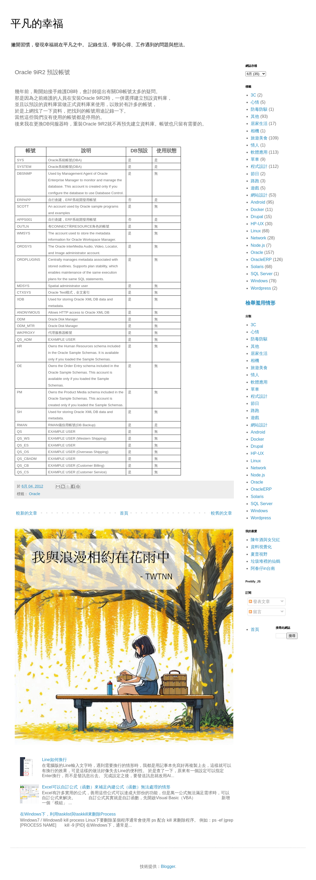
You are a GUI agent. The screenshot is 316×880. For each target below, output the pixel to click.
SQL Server (262, 273)
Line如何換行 (54, 759)
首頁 (124, 513)
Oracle (34, 494)
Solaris (257, 266)
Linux (256, 231)
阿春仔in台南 (263, 568)
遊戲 (255, 188)
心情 (255, 102)
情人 (255, 145)
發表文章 (259, 601)
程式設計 (259, 166)
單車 (255, 159)
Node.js (258, 245)
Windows (259, 281)
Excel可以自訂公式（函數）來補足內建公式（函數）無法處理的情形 (106, 787)
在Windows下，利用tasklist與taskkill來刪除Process (68, 814)
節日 (255, 174)
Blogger (168, 866)
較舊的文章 (221, 513)
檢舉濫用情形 (260, 303)
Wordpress (261, 288)
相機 (255, 131)
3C (253, 95)
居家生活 (259, 123)
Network (258, 238)
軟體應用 (259, 152)
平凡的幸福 (37, 23)
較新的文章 (26, 513)
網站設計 (259, 195)
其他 (255, 116)
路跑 (255, 181)
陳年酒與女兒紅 (265, 539)
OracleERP (261, 259)
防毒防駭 (259, 109)
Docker (257, 209)
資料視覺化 (261, 547)
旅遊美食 (259, 138)
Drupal (257, 216)
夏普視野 (259, 554)
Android (258, 202)
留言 (255, 612)
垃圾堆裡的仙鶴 (265, 561)
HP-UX (257, 224)
